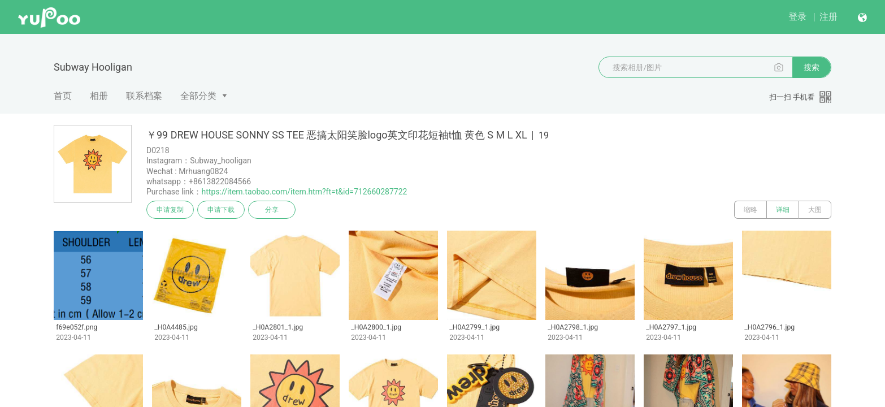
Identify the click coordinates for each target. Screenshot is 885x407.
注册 (828, 16)
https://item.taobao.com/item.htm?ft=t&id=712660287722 (304, 191)
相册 (99, 95)
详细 (782, 210)
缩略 (750, 210)
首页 (63, 95)
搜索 (811, 67)
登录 (797, 16)
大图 (815, 210)
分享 (272, 210)
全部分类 (198, 95)
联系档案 (144, 95)
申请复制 (170, 210)
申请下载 (221, 210)
